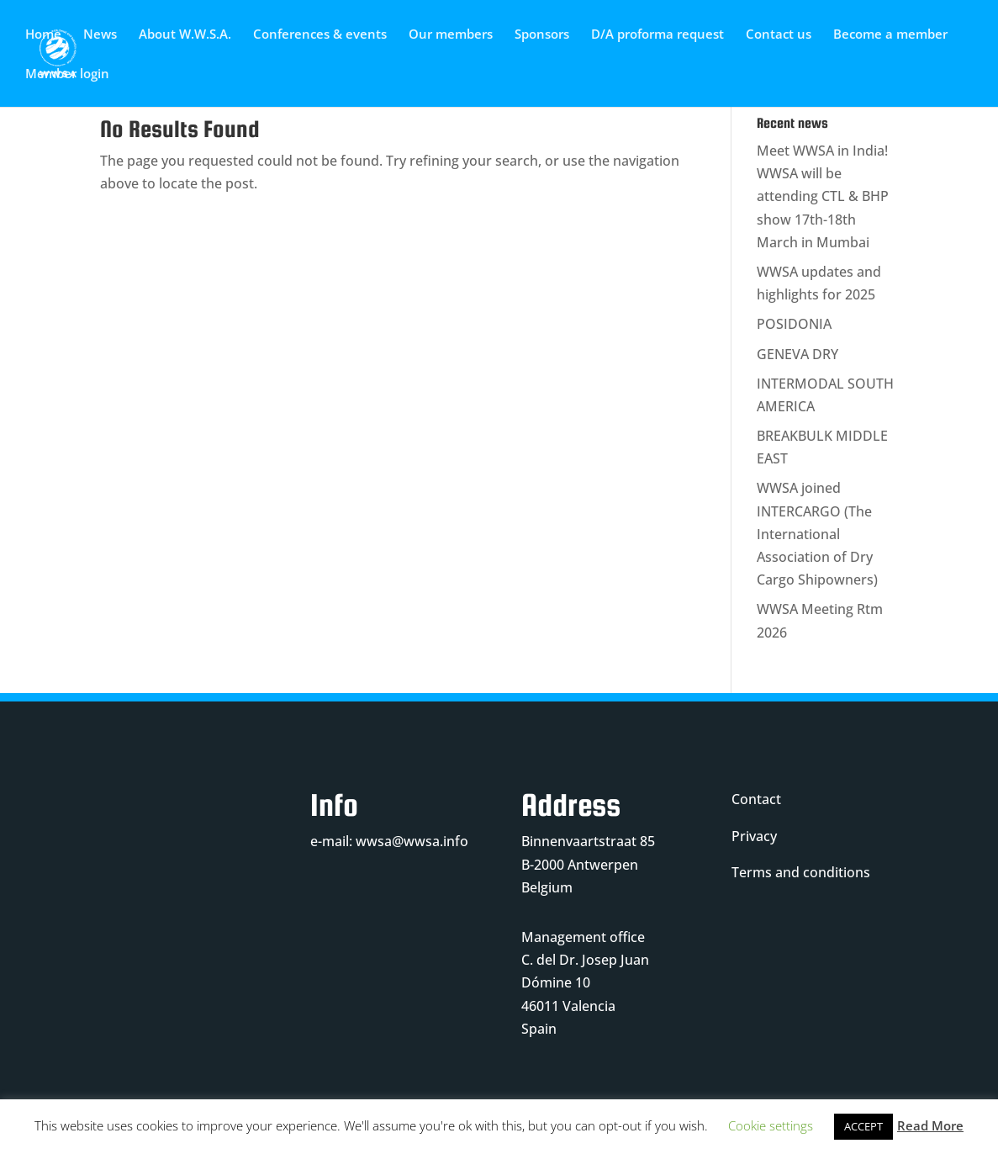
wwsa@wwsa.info (412, 841)
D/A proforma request (657, 35)
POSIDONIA (794, 324)
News (100, 35)
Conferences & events (320, 35)
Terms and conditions (800, 872)
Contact (756, 799)
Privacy (754, 836)
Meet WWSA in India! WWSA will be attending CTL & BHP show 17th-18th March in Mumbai (823, 196)
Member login (67, 74)
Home (43, 35)
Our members (451, 35)
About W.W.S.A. (185, 35)
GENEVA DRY (797, 354)
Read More (930, 1125)
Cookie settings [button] (770, 1125)
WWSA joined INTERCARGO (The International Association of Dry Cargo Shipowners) (817, 534)
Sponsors (542, 35)
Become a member (890, 35)
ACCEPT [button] (863, 1126)
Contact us (778, 35)
